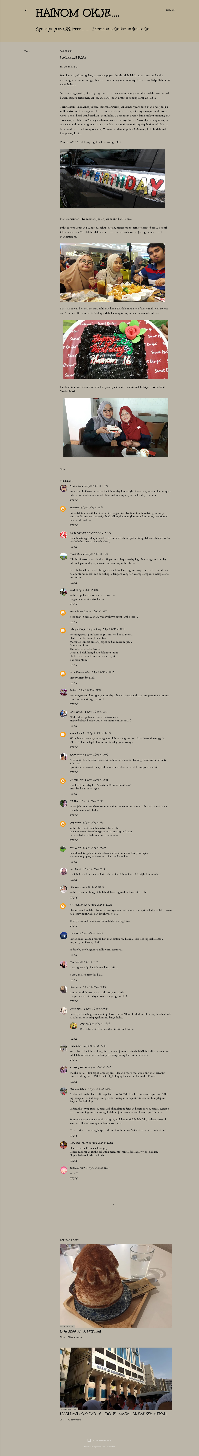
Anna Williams (108, 1446)
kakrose (74, 887)
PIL (88, 228)
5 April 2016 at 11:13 (91, 507)
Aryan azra (76, 486)
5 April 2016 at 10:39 (96, 486)
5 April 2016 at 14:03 (91, 801)
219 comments (75, 1337)
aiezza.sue (75, 987)
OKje (82, 1023)
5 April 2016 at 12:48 (96, 754)
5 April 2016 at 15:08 (92, 887)
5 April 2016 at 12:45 (99, 733)
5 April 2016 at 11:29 (113, 629)
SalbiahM (75, 1046)
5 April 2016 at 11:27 (95, 611)
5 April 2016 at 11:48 (102, 672)
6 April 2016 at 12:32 (101, 1142)
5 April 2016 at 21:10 (94, 987)
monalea (74, 507)
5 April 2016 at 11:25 (87, 590)
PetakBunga (77, 779)
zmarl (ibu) (76, 611)
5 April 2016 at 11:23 (96, 554)
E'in (72, 962)
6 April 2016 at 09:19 (98, 1023)
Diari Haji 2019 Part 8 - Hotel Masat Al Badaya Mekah (113, 1413)
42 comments (74, 1419)
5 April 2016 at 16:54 (86, 962)
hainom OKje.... (78, 13)
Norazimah (72, 219)
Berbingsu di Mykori (80, 1331)
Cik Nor (74, 801)
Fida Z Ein (75, 847)
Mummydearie (78, 1089)
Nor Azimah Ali (78, 904)
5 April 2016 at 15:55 (91, 933)
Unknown (75, 822)
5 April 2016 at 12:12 (96, 711)
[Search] (170, 10)
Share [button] (27, 51)
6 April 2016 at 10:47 (99, 1089)
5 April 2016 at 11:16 (100, 532)
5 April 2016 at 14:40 (94, 869)
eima (72, 590)
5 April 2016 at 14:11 (93, 822)
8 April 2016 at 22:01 (98, 1167)
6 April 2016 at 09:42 (94, 1046)
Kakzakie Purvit (79, 1142)
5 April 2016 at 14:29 (94, 847)
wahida (74, 933)
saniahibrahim (78, 733)
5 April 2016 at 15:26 (100, 904)
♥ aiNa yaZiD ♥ (78, 1067)
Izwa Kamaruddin (80, 672)
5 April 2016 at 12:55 (96, 779)
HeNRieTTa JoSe (79, 532)
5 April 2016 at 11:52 (90, 690)
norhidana (75, 869)
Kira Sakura (77, 554)
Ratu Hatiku (76, 711)
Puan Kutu (76, 1008)
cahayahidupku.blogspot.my (85, 629)
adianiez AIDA (77, 1167)
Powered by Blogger (99, 1440)
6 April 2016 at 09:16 (96, 1008)
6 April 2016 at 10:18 (99, 1067)
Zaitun (73, 690)
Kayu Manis (77, 754)
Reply (73, 500)
